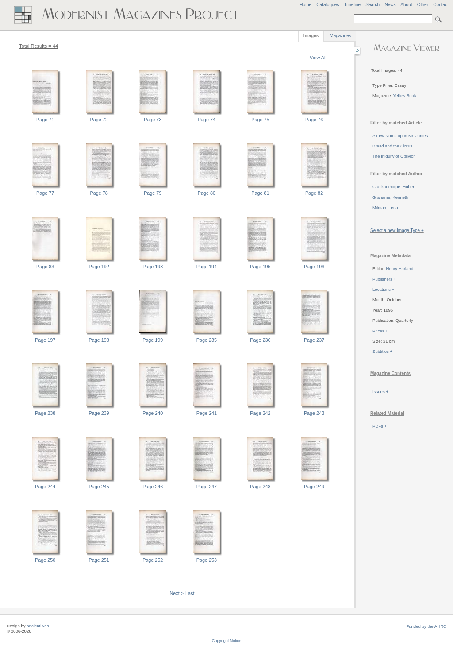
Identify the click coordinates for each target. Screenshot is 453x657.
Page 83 (45, 266)
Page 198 (99, 340)
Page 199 (152, 340)
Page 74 (206, 119)
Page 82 (314, 193)
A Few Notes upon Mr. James (400, 135)
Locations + (383, 289)
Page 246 (152, 486)
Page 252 (152, 560)
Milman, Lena (385, 207)
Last (189, 593)
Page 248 (260, 486)
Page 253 (206, 560)
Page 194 (206, 266)
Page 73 (152, 119)
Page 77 (45, 193)
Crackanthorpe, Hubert (393, 186)
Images (311, 35)
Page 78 (99, 193)
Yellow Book (404, 95)
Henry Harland (399, 268)
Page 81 (260, 193)
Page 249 (314, 486)
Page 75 (260, 119)
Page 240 (152, 413)
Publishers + (384, 279)
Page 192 (99, 266)
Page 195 (260, 266)
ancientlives (38, 625)
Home (305, 4)
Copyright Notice (227, 640)
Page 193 (152, 266)
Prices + (380, 330)
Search (372, 4)
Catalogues (327, 4)
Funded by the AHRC (426, 626)
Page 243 (314, 413)
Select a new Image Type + (397, 230)
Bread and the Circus (392, 145)
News (389, 4)
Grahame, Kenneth (390, 197)
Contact (441, 4)
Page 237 (314, 340)
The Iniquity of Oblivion (394, 156)
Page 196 (314, 266)
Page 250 (45, 560)
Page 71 (45, 119)
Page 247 (206, 486)
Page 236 (260, 340)
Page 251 (99, 560)
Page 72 (99, 119)
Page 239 (99, 413)
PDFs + (379, 426)
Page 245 (99, 486)
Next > (177, 593)
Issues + (380, 391)
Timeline (352, 4)
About (406, 4)
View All (318, 57)
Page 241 (206, 413)
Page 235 (206, 340)
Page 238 (45, 413)
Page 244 (45, 486)
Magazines (340, 35)
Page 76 (314, 119)
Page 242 (260, 413)
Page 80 (206, 193)
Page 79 (152, 193)
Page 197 (45, 340)
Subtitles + (382, 351)
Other (422, 4)
